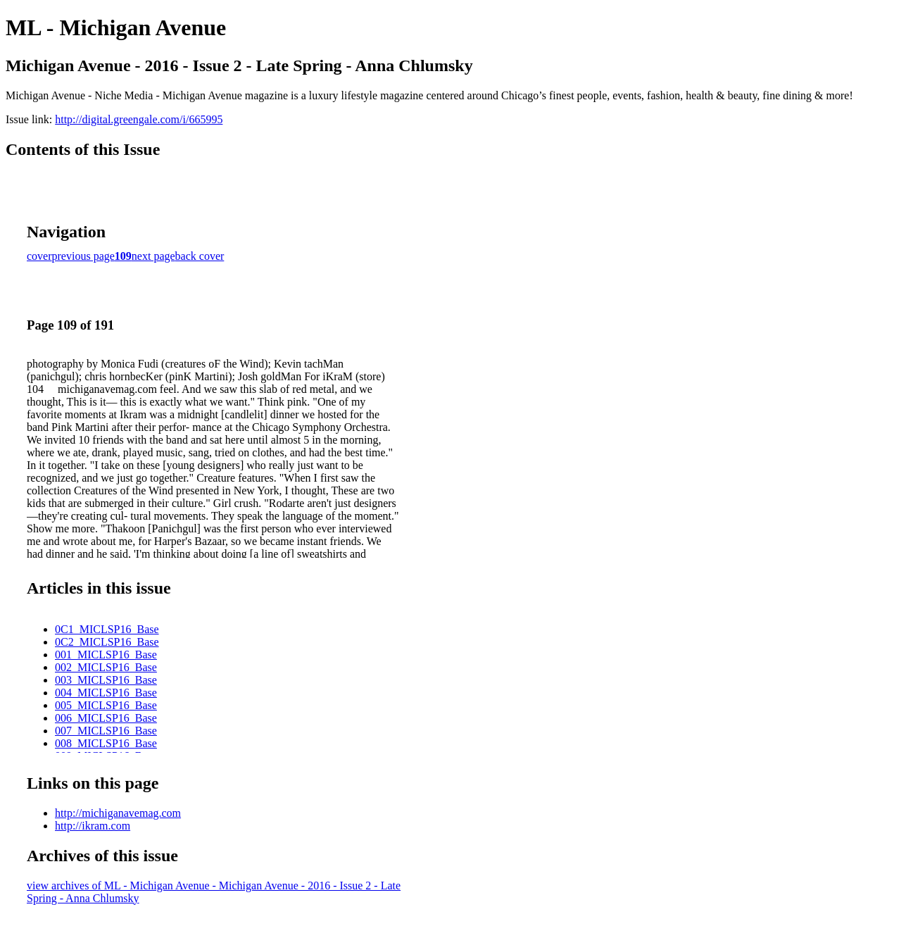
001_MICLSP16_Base (106, 655)
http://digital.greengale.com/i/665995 (138, 119)
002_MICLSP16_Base (106, 667)
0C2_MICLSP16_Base (107, 642)
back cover (200, 256)
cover (39, 256)
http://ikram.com (92, 826)
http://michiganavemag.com (118, 813)
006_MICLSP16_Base (106, 718)
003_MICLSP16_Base (106, 680)
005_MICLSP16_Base (106, 705)
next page (153, 256)
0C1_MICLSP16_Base (107, 629)
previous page (83, 256)
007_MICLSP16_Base (106, 731)
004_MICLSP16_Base (106, 693)
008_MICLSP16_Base (106, 743)
